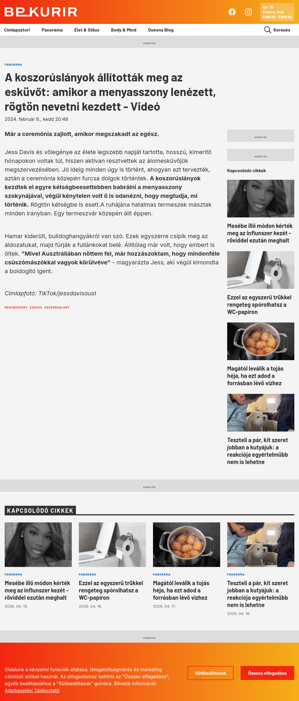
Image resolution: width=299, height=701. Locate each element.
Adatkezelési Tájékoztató (32, 690)
